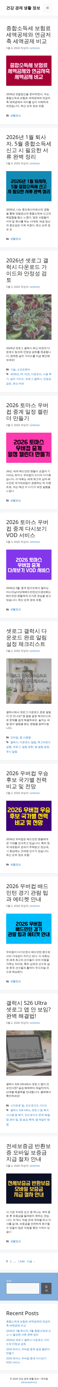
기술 (13, 369)
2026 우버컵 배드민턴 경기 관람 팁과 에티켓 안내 (27, 892)
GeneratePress (29, 1382)
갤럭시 (14, 742)
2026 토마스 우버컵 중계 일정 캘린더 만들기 (27, 411)
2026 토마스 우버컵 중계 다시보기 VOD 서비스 (27, 528)
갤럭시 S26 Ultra (20, 1110)
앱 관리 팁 (12, 1119)
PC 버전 (25, 374)
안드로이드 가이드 (36, 1105)
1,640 (21, 1261)
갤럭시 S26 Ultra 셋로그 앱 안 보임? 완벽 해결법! (28, 1009)
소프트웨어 (23, 369)
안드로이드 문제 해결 (37, 1115)
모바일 (14, 737)
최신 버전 (18, 383)
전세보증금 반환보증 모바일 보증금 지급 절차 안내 (28, 1152)
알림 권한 (27, 747)
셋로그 (17, 747)
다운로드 (36, 374)
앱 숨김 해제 (26, 1119)
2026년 (14, 374)
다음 (31, 1261)
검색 (8, 1281)
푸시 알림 (11, 751)
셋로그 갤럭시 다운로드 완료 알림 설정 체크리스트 (26, 637)
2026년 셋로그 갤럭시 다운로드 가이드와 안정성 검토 (27, 270)
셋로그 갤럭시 (33, 379)
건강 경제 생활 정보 (23, 7)
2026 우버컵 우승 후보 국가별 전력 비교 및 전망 (27, 779)
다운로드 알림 (28, 742)
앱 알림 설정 (42, 747)
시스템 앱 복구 (14, 1115)
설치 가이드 (17, 379)
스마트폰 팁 (17, 1105)
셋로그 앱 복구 (40, 1110)
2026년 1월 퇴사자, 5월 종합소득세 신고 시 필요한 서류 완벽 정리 (29, 146)
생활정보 (15, 115)
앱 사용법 (25, 737)
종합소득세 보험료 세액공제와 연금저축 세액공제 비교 (28, 34)
